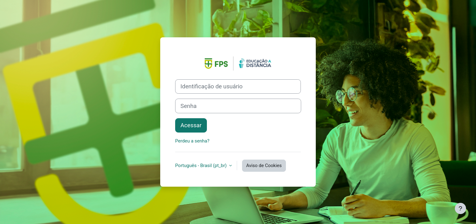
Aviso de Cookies (264, 165)
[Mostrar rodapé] (460, 208)
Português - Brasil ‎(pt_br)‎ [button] (201, 165)
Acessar (191, 125)
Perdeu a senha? (192, 141)
